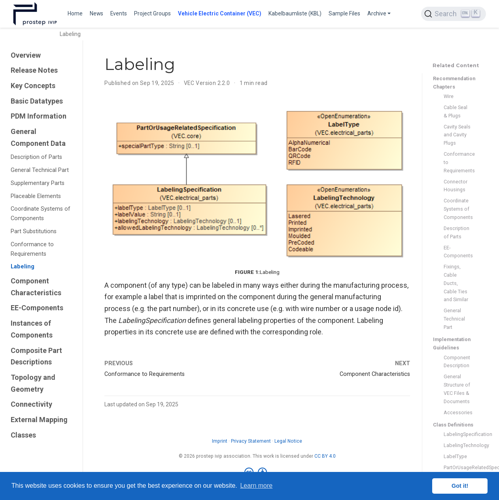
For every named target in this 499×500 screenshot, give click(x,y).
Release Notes (34, 70)
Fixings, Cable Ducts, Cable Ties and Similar (456, 283)
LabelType (455, 456)
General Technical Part (40, 170)
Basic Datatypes (37, 101)
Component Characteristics (36, 287)
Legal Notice (288, 441)
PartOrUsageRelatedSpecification (458, 467)
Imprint (219, 441)
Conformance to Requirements (32, 249)
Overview (26, 55)
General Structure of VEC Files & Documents (457, 389)
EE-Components (37, 308)
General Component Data (38, 137)
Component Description (457, 362)
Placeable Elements (36, 196)
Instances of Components (32, 329)
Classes (23, 435)
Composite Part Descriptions (36, 356)
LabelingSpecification (458, 434)
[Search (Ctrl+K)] (453, 14)
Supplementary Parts (37, 183)
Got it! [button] (460, 486)
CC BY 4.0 (325, 456)
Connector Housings (455, 186)
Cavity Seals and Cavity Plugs (457, 135)
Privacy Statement (251, 441)
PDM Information (38, 116)
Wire (449, 96)
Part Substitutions (34, 231)
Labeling (22, 266)
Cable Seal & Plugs (455, 111)
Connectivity (31, 404)
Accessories (458, 412)
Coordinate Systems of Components (40, 214)
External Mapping (39, 419)
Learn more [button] (256, 485)
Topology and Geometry (33, 383)
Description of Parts (36, 157)
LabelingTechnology (458, 445)
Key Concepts (33, 85)
